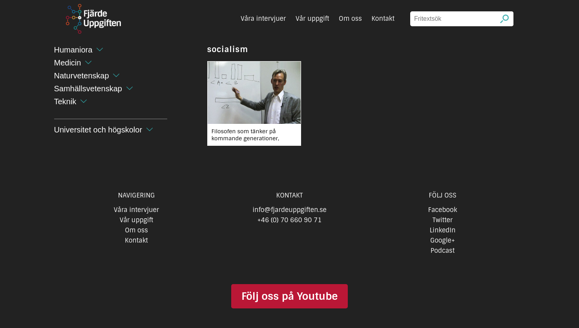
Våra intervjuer (263, 18)
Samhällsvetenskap (88, 88)
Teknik (65, 101)
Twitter (443, 220)
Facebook (442, 210)
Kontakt (383, 18)
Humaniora (73, 49)
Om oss (350, 18)
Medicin (67, 62)
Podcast (443, 250)
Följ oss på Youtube (289, 296)
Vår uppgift (312, 18)
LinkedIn (442, 230)
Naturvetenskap (81, 75)
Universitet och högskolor (98, 129)
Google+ (442, 240)
